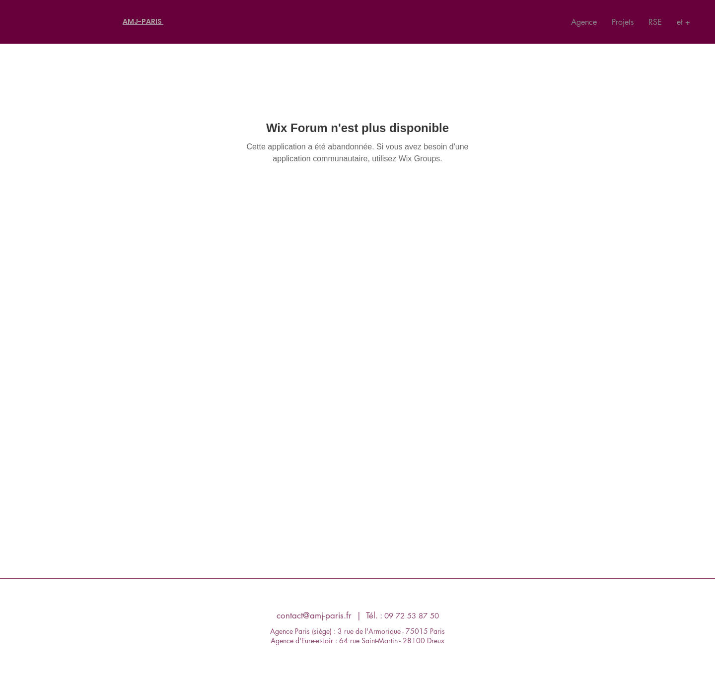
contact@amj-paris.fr (314, 615)
